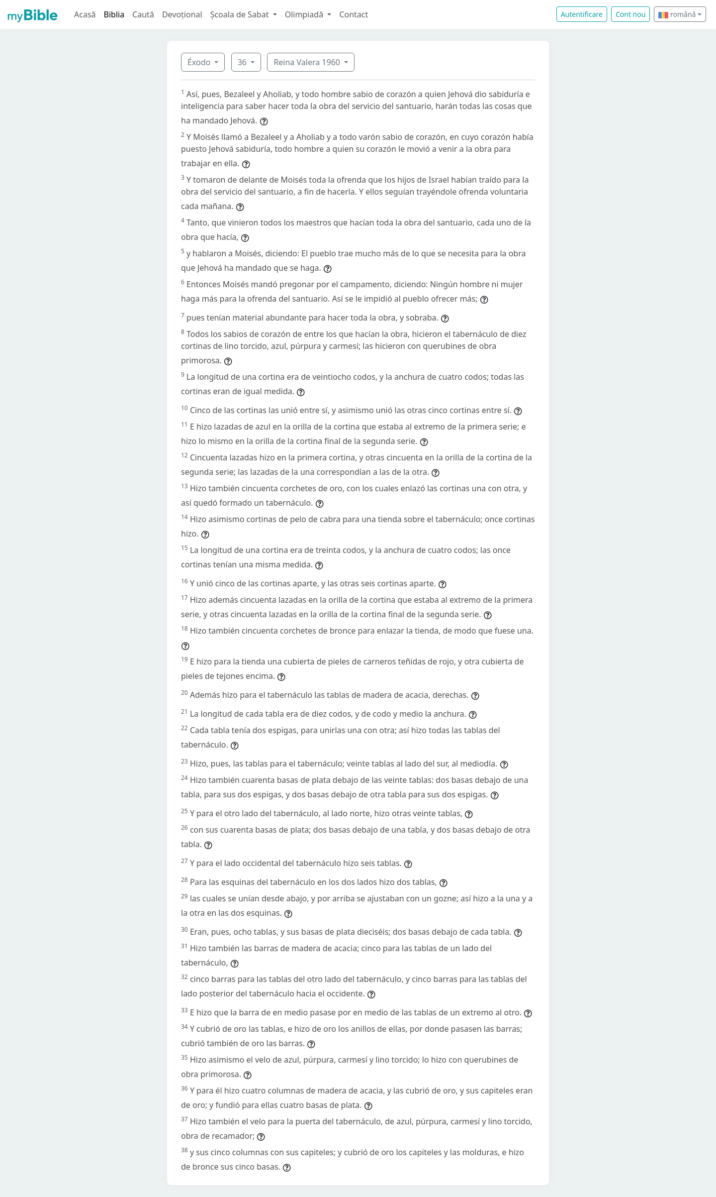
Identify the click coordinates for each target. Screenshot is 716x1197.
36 (243, 62)
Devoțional (182, 14)
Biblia (114, 14)
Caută (143, 14)
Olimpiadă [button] (305, 14)
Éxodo (199, 62)
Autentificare (582, 14)
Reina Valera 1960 (307, 62)
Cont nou (630, 14)
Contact (353, 14)
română (677, 14)
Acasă (85, 14)
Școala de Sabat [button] (240, 14)
